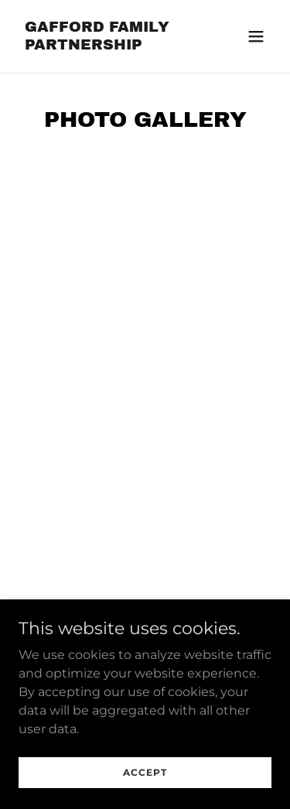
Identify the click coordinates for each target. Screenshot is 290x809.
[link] (107, 45)
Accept (145, 772)
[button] (256, 36)
